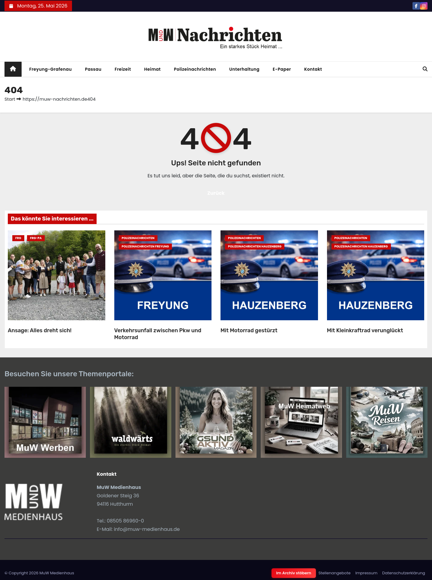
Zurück (216, 193)
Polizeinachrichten (195, 69)
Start (9, 99)
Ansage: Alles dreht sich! (39, 330)
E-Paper (282, 69)
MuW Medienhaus (56, 573)
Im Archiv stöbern (293, 573)
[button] (425, 69)
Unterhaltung (244, 69)
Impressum (366, 573)
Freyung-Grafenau (50, 69)
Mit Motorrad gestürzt (249, 330)
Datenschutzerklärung (403, 573)
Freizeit (123, 69)
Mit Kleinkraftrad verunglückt (365, 330)
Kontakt (313, 69)
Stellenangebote (334, 573)
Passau (93, 69)
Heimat (152, 69)
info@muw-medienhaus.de (147, 529)
